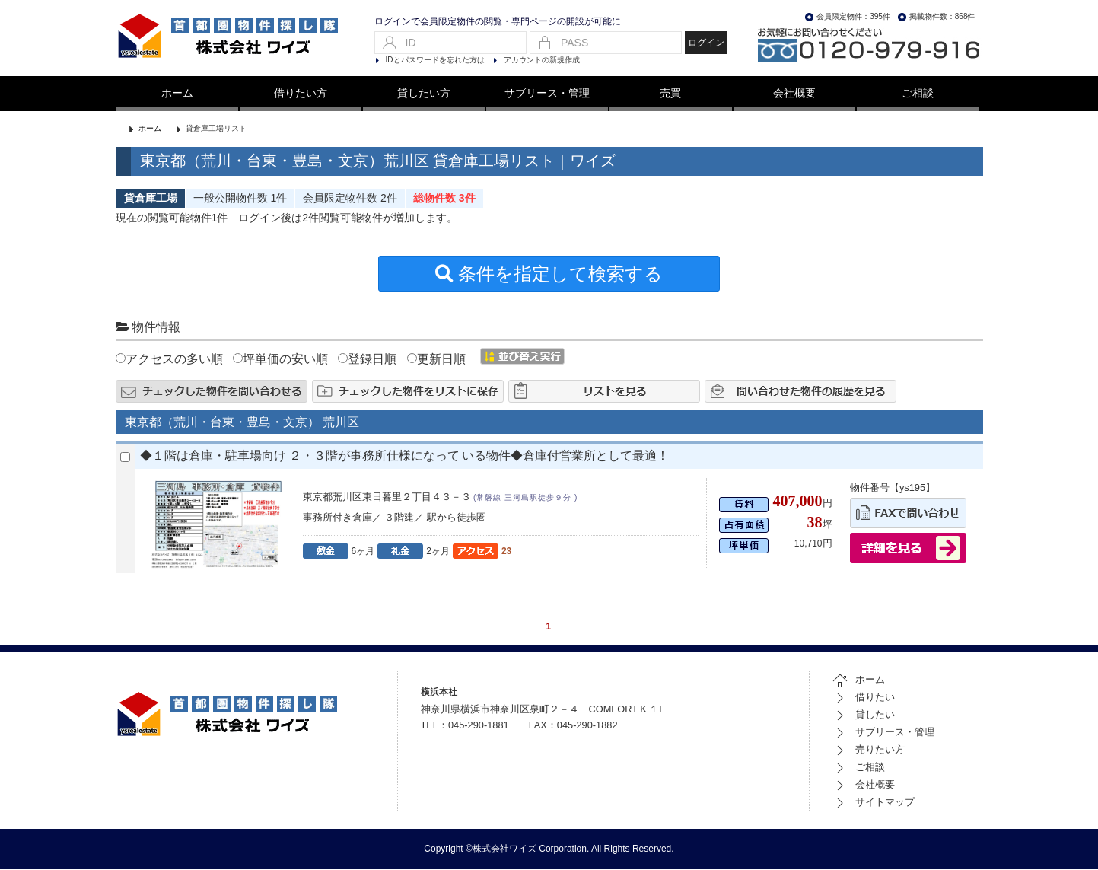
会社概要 (794, 93)
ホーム (177, 93)
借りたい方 (300, 93)
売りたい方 (868, 750)
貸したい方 (423, 93)
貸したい (863, 715)
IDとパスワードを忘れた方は (435, 60)
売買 (670, 93)
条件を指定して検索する (549, 275)
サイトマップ (873, 802)
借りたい (863, 697)
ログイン (706, 42)
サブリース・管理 (547, 93)
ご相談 (918, 93)
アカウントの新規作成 (542, 60)
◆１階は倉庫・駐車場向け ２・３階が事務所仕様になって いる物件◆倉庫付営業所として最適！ (405, 456)
